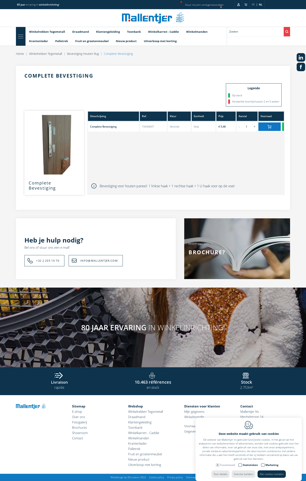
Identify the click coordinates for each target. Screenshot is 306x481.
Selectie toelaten (243, 470)
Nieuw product (126, 41)
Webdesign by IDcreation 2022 (128, 477)
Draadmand (80, 32)
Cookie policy (156, 477)
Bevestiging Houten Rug (83, 54)
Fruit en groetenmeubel (92, 41)
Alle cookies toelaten (272, 470)
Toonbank (134, 32)
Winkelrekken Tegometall (47, 32)
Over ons (78, 417)
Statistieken (250, 461)
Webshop (135, 406)
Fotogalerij (79, 422)
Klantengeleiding (108, 32)
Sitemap (78, 406)
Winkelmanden (197, 32)
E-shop (77, 411)
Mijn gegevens (194, 411)
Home (20, 54)
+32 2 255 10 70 (47, 260)
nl (260, 4)
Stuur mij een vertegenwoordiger (204, 5)
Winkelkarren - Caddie (163, 32)
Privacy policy (175, 477)
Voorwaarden (194, 426)
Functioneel (227, 461)
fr (253, 4)
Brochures (79, 427)
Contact (77, 438)
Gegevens (191, 431)
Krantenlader (38, 41)
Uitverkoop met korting (160, 41)
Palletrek (61, 41)
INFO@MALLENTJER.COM (99, 260)
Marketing (271, 461)
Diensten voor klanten (202, 406)
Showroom (80, 433)
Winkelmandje (194, 417)
